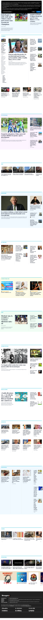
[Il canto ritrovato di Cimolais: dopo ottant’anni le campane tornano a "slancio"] (16, 427)
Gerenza (2, 602)
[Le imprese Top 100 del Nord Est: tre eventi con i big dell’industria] (34, 214)
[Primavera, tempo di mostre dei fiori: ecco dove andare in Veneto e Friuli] (34, 365)
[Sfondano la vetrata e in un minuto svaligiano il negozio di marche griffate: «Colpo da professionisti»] (38, 89)
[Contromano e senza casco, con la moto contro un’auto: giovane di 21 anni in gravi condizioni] (3, 40)
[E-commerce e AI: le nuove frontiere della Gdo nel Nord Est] (18, 534)
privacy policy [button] (34, 2)
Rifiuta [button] (34, 11)
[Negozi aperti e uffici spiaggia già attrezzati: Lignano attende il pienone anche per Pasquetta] (34, 134)
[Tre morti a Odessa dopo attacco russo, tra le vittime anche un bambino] (29, 563)
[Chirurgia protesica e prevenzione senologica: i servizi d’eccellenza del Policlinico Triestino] (21, 285)
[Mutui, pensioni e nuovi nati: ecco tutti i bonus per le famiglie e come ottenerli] (35, 504)
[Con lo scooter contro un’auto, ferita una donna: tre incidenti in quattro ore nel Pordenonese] (5, 441)
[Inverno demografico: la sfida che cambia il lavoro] (6, 534)
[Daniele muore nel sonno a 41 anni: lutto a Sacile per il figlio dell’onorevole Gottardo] (33, 249)
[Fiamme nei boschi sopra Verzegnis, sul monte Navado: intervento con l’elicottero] (33, 42)
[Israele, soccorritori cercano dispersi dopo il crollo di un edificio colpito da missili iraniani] (18, 563)
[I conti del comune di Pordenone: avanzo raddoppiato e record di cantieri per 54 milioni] (33, 67)
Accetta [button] (38, 11)
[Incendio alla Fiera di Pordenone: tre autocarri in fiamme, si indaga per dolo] (5, 89)
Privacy (2, 603)
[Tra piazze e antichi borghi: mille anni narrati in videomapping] (36, 353)
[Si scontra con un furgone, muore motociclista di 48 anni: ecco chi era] (27, 89)
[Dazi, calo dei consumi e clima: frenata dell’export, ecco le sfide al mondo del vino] (29, 534)
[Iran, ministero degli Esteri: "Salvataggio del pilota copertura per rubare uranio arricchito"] (6, 563)
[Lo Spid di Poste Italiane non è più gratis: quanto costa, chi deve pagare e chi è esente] (35, 476)
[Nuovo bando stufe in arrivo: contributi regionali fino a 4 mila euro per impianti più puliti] (5, 473)
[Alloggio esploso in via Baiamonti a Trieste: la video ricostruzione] (18, 170)
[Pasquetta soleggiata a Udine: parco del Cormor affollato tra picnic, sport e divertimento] (14, 125)
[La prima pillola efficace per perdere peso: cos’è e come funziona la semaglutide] (27, 473)
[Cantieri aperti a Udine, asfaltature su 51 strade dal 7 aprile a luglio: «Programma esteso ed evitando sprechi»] (27, 427)
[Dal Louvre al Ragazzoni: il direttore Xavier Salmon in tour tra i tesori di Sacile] (7, 249)
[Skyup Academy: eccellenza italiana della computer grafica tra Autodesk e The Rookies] (36, 285)
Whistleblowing (4, 604)
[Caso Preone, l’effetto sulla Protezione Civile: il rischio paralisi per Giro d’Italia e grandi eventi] (19, 248)
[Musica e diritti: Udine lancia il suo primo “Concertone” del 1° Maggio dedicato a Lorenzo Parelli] (16, 89)
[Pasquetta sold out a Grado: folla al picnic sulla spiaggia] (5, 427)
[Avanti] (41, 178)
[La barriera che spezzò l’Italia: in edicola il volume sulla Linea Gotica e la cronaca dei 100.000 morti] (33, 395)
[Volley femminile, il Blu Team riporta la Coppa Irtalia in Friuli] (33, 325)
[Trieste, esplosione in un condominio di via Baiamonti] (29, 170)
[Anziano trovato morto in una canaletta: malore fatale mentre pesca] (33, 49)
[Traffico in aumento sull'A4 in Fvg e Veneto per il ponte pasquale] (36, 122)
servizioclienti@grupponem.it (26, 607)
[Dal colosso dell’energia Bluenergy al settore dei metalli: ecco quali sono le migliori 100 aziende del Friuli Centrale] (34, 223)
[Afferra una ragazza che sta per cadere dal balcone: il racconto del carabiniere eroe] (6, 170)
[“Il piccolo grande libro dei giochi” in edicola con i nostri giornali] (33, 403)
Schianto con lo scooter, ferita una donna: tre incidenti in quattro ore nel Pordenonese (4, 79)
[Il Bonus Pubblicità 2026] (7, 285)
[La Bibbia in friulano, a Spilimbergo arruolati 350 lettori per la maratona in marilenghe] (27, 441)
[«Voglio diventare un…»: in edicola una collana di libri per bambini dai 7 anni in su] (21, 396)
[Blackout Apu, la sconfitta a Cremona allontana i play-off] (21, 319)
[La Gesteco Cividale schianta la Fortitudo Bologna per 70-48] (33, 317)
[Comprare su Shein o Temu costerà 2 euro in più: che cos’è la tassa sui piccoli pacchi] (36, 491)
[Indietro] (2, 178)
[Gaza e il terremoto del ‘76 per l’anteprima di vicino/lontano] (34, 372)
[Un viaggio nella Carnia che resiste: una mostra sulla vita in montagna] (14, 356)
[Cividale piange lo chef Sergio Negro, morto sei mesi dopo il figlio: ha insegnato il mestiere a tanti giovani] (38, 427)
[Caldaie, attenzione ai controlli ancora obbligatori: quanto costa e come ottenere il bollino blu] (16, 473)
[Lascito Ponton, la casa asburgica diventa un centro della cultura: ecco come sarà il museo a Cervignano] (19, 257)
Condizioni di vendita (3, 601)
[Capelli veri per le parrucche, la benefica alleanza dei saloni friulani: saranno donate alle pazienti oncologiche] (33, 259)
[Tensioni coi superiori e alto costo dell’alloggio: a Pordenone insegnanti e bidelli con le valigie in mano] (33, 57)
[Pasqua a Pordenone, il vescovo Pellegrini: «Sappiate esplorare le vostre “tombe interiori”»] (38, 441)
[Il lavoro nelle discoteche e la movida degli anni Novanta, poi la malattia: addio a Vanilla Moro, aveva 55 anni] (17, 46)
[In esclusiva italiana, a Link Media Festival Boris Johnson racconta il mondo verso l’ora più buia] (14, 203)
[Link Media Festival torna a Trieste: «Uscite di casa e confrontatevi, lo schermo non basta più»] (36, 200)
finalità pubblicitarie (6, 6)
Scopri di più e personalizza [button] (7, 11)
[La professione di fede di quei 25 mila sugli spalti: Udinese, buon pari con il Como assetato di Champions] (21, 16)
